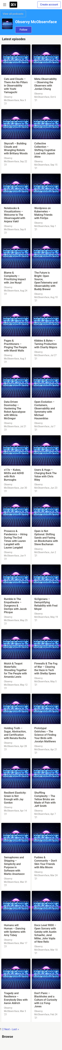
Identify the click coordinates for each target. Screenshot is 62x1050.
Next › (7, 1029)
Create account (49, 4)
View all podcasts (13, 13)
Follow (23, 29)
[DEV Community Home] (13, 4)
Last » (15, 1029)
